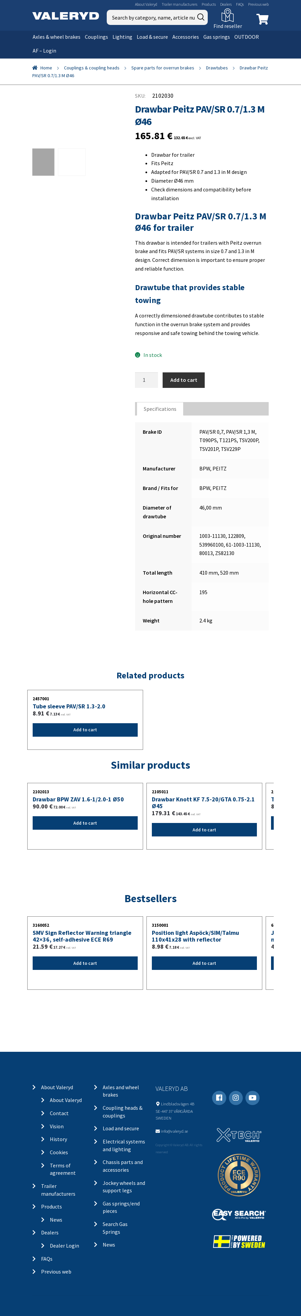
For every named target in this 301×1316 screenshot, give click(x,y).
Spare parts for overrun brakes (162, 68)
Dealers (226, 4)
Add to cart (183, 379)
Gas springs (216, 36)
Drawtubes (217, 68)
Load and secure (121, 1128)
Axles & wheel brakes (56, 36)
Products (209, 4)
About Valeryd (146, 4)
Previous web (258, 4)
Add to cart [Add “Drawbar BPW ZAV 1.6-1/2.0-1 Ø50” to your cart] (85, 823)
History (58, 1139)
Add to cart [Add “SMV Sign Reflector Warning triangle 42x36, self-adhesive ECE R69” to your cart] (85, 963)
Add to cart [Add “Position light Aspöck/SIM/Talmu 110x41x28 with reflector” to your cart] (204, 963)
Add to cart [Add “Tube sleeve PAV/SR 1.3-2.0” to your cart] (85, 730)
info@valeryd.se (174, 1131)
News (56, 1219)
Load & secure (152, 36)
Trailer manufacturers (179, 4)
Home (46, 68)
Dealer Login (64, 1245)
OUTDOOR (246, 36)
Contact (59, 1113)
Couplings (96, 36)
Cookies (59, 1152)
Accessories (185, 36)
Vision (57, 1126)
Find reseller (227, 26)
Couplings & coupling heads (92, 68)
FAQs (240, 4)
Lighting (122, 36)
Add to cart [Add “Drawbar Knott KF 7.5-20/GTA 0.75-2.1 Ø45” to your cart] (204, 830)
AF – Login (44, 50)
